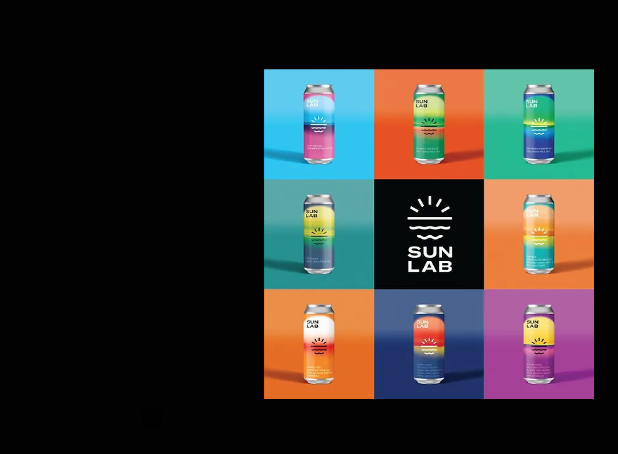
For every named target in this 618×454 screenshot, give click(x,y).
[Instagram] (152, 418)
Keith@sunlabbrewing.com (153, 438)
